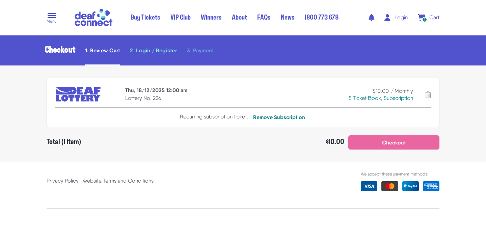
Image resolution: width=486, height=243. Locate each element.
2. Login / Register (153, 50)
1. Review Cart (102, 50)
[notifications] (372, 17)
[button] (51, 18)
